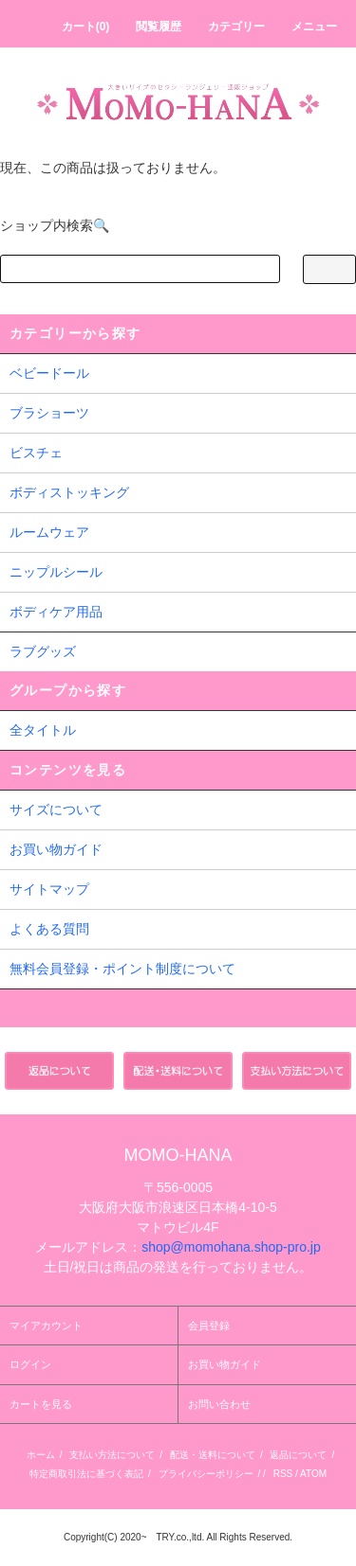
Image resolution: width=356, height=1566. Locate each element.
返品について (298, 1455)
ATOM (313, 1473)
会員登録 (209, 1325)
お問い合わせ (219, 1404)
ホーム (41, 1455)
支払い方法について (112, 1455)
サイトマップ (49, 889)
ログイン (30, 1364)
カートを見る (40, 1404)
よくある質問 (49, 928)
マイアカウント (46, 1325)
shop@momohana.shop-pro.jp (231, 1247)
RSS (283, 1473)
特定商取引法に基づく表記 (86, 1473)
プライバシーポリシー (206, 1473)
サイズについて (56, 809)
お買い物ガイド (56, 849)
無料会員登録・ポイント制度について (122, 968)
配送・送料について (212, 1455)
